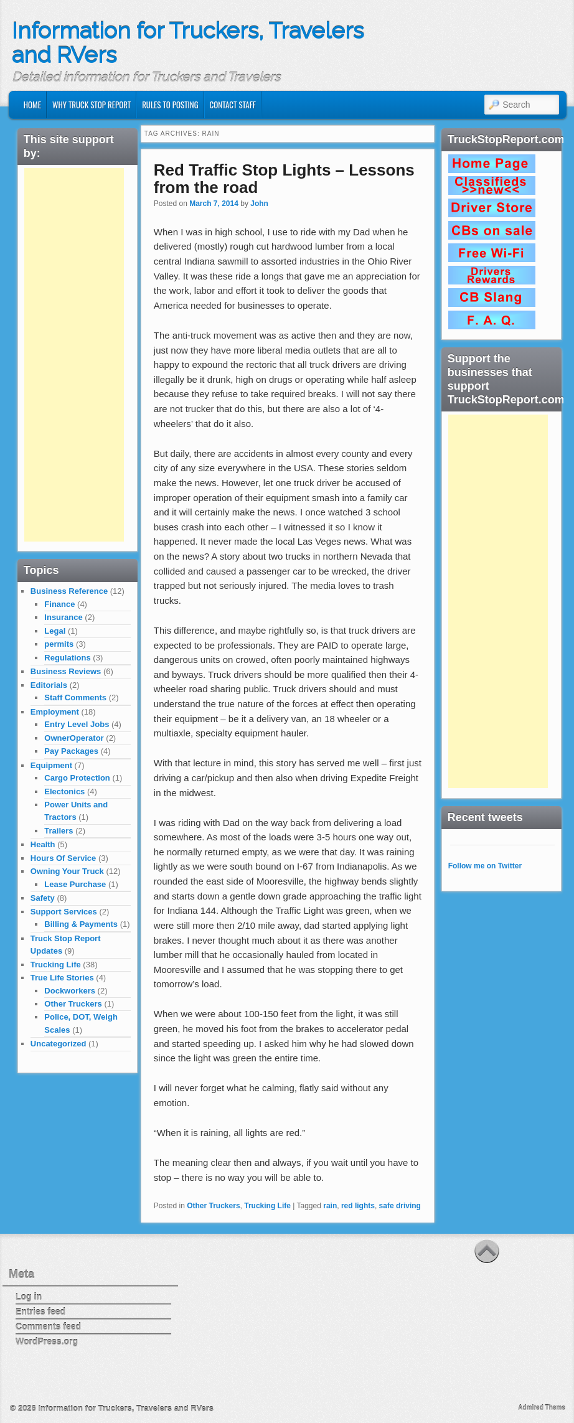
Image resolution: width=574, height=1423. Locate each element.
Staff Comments (75, 697)
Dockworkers (69, 990)
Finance (59, 604)
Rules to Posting (170, 104)
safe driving (400, 1205)
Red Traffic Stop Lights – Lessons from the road (284, 179)
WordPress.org (47, 1341)
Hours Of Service (63, 858)
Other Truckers (213, 1205)
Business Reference (69, 591)
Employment (55, 711)
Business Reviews (66, 671)
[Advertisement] (74, 355)
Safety (43, 898)
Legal (54, 631)
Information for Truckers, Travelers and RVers (188, 42)
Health (43, 844)
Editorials (49, 685)
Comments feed (48, 1326)
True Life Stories (62, 977)
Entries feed (40, 1312)
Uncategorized (59, 1043)
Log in (29, 1297)
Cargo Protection (77, 777)
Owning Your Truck (67, 871)
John (259, 203)
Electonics (64, 791)
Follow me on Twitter (485, 866)
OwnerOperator (73, 738)
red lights (358, 1205)
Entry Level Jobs (76, 724)
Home (32, 104)
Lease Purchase (75, 884)
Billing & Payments (81, 924)
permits (58, 644)
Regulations (67, 657)
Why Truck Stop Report (91, 104)
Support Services (64, 911)
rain (330, 1205)
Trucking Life (267, 1205)
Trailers (58, 830)
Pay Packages (71, 751)
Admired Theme (541, 1407)
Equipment (51, 765)
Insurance (63, 617)
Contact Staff (233, 104)
